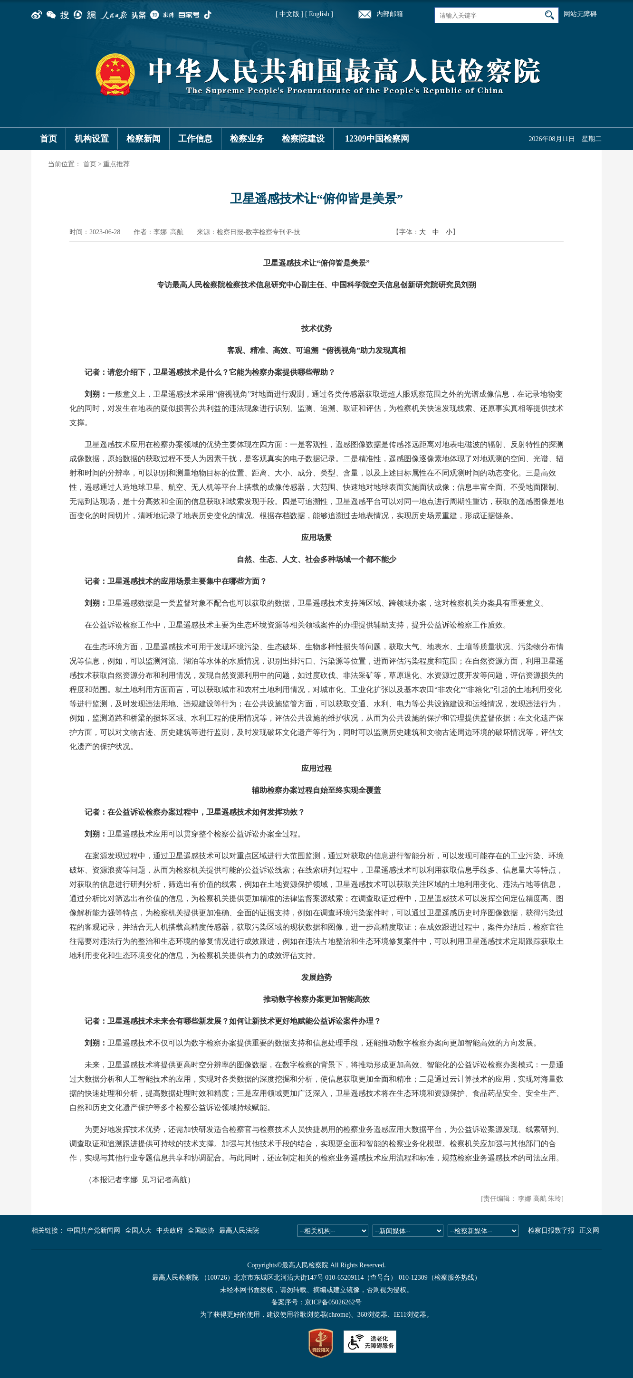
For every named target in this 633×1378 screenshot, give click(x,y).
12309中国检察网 (377, 138)
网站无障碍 (580, 14)
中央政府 (169, 1230)
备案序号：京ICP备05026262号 (316, 1302)
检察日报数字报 (551, 1230)
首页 (48, 138)
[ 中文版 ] (289, 14)
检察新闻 (143, 138)
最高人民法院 (239, 1230)
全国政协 (201, 1230)
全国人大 (138, 1230)
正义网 (589, 1230)
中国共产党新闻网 (93, 1230)
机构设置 (92, 138)
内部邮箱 (389, 14)
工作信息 (195, 138)
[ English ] (319, 14)
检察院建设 (303, 138)
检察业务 (247, 138)
